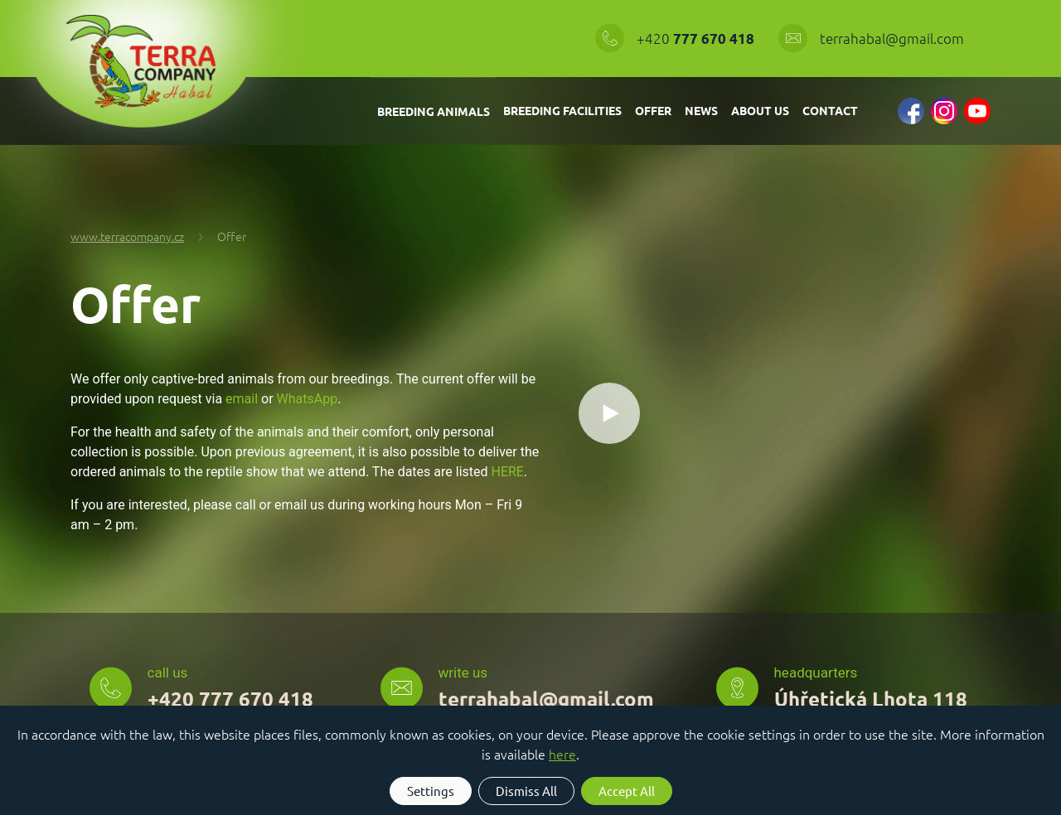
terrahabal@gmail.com (892, 38)
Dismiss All (526, 790)
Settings (430, 790)
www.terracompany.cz (127, 236)
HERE (508, 472)
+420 (697, 38)
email (241, 399)
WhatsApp (307, 399)
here (562, 754)
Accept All (626, 790)
